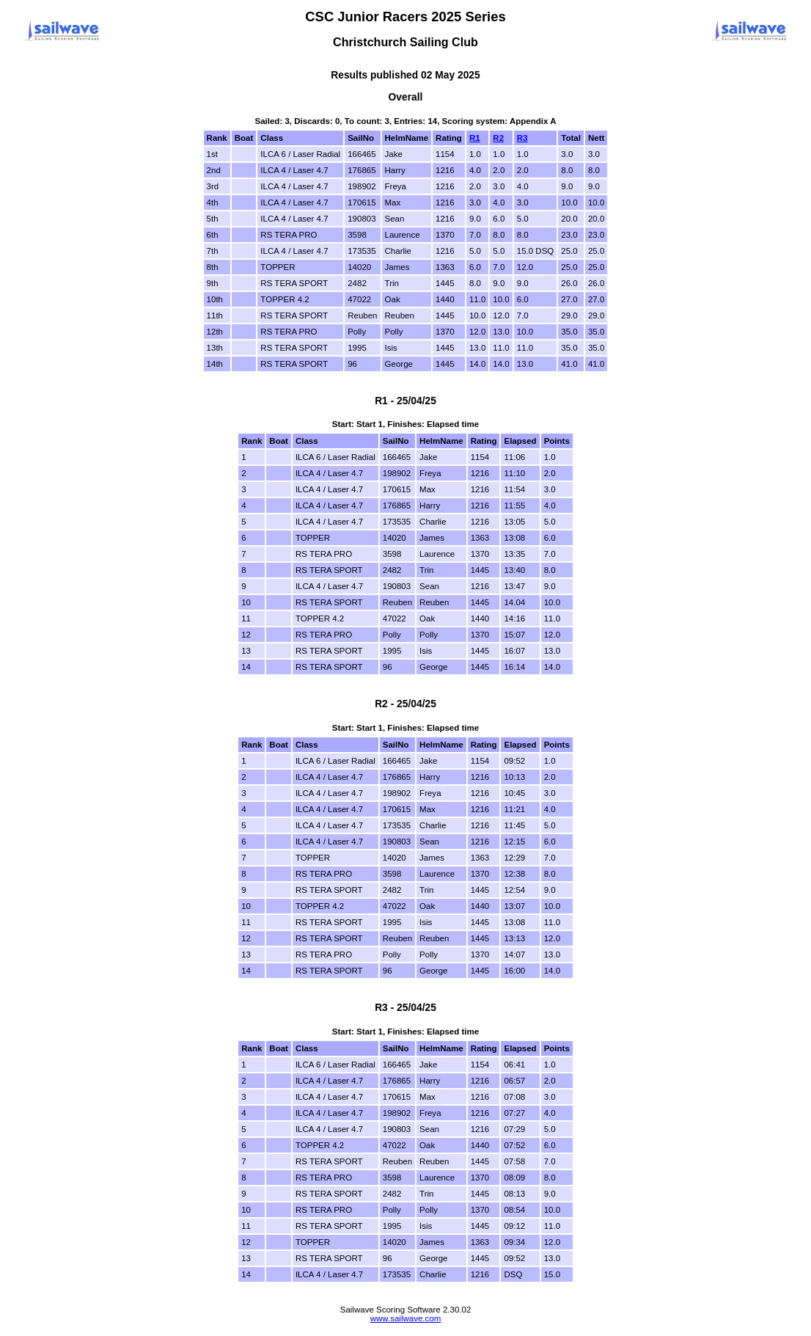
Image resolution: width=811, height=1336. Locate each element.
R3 (522, 138)
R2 (498, 138)
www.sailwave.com (405, 1318)
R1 (474, 138)
